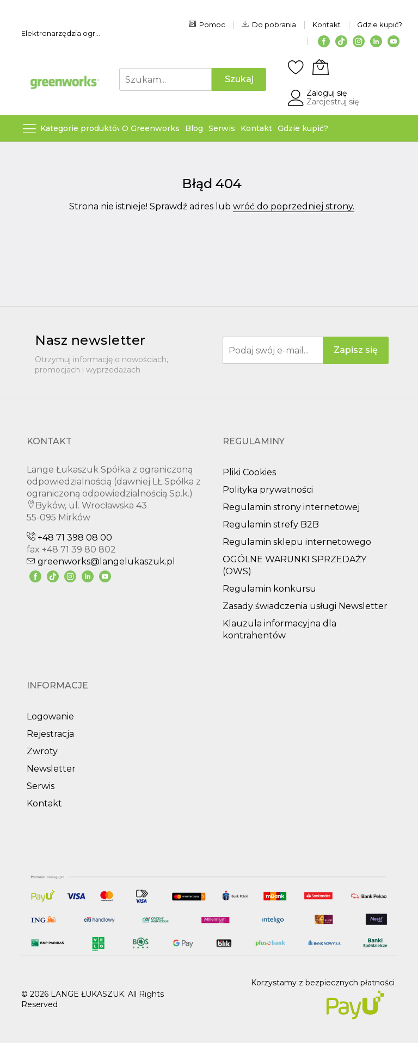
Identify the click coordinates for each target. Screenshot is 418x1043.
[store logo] (65, 82)
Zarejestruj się (332, 102)
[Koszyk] (320, 66)
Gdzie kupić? (379, 24)
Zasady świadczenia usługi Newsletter (305, 606)
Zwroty (42, 751)
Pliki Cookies (249, 472)
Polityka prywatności (268, 490)
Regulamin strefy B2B (271, 524)
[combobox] (165, 79)
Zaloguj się (326, 93)
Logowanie (50, 716)
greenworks (101, 561)
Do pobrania (269, 24)
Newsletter (51, 768)
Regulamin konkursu (269, 588)
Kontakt (326, 24)
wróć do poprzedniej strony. (293, 206)
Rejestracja (50, 734)
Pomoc (207, 24)
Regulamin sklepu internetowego (297, 542)
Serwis (40, 786)
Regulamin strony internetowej (291, 507)
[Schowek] (296, 66)
